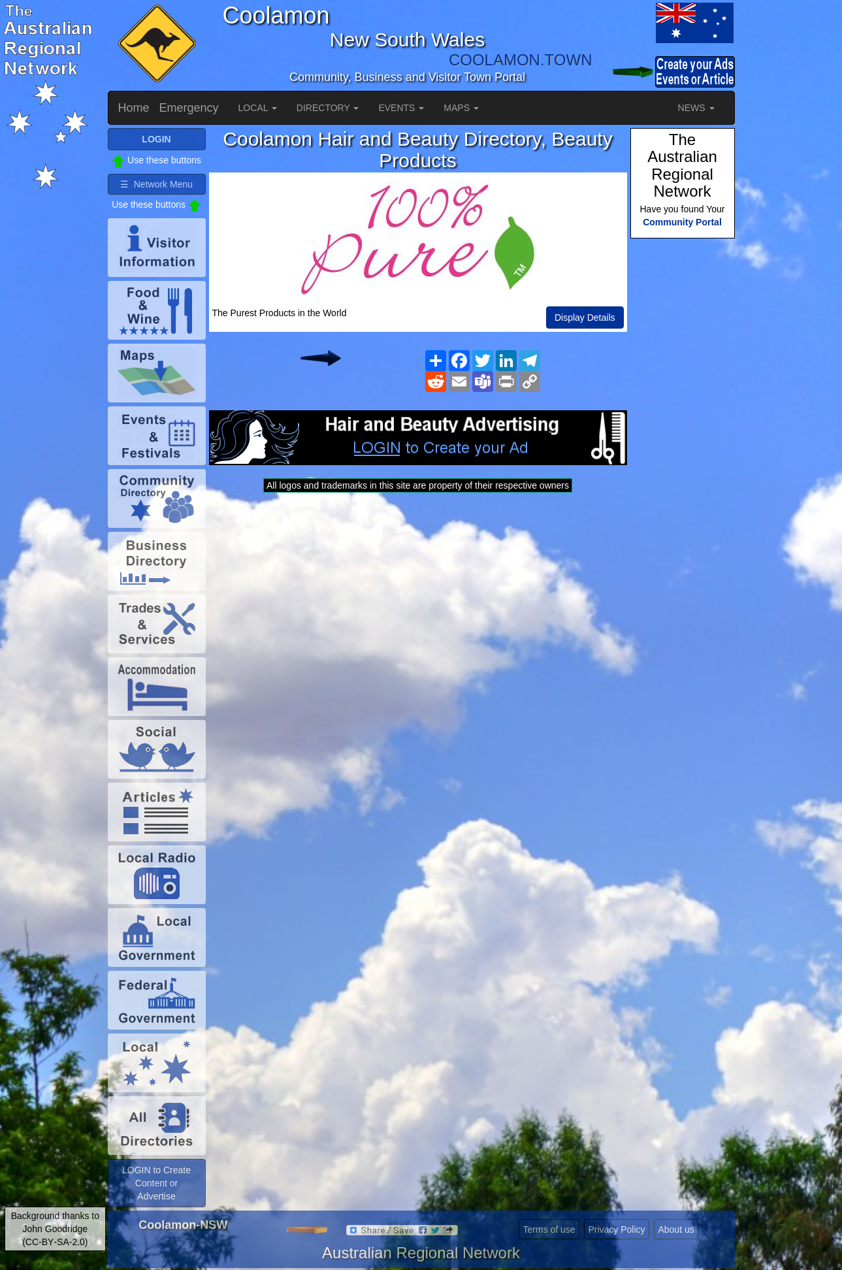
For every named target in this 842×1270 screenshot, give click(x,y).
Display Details (585, 317)
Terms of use (549, 1229)
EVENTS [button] (401, 108)
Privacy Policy (616, 1229)
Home (134, 107)
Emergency (189, 107)
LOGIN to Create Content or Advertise (156, 1183)
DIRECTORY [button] (328, 108)
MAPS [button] (461, 108)
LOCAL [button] (257, 108)
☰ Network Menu (156, 184)
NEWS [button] (696, 108)
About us (676, 1229)
